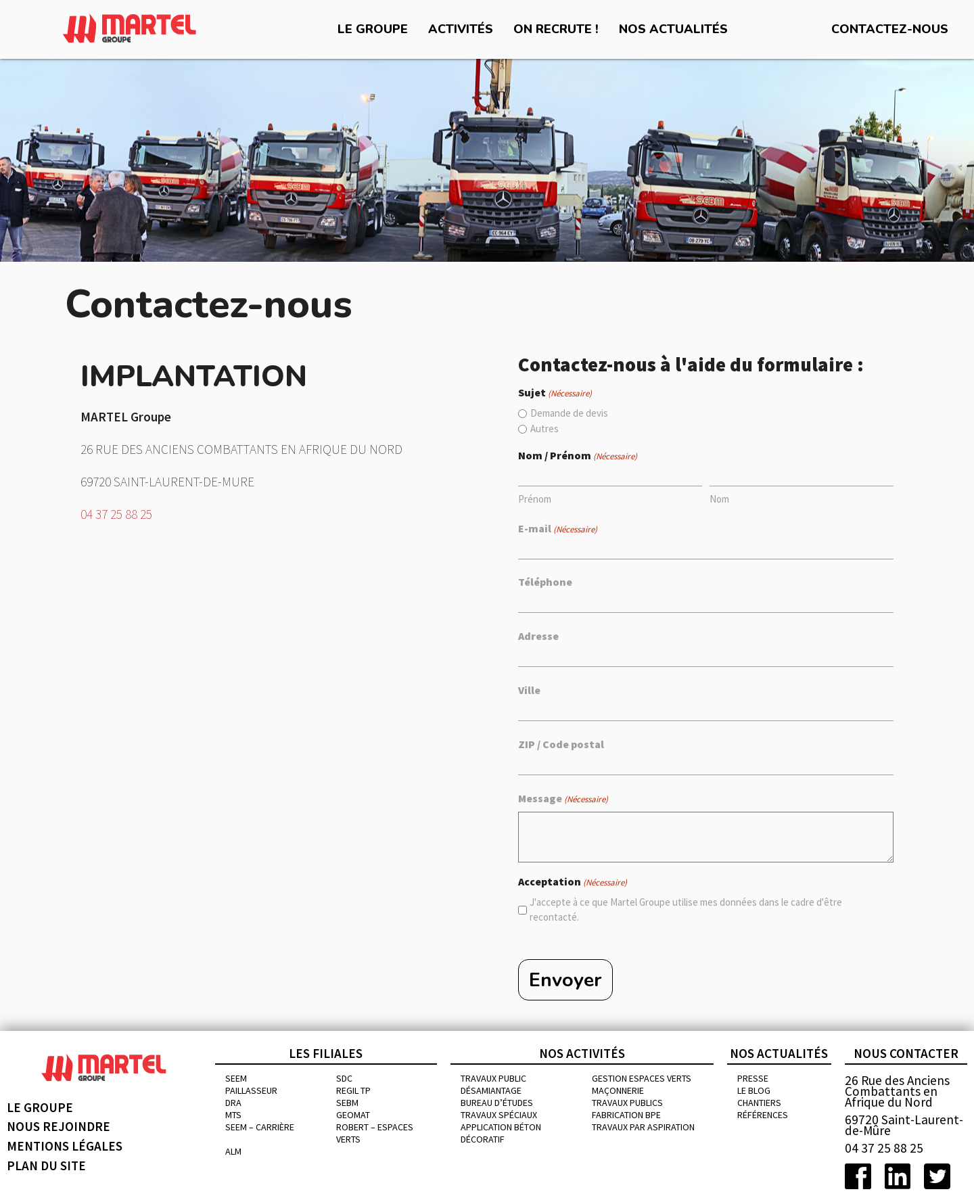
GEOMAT (353, 1115)
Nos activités (582, 1053)
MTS (233, 1115)
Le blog (753, 1090)
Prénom (534, 498)
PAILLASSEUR (251, 1090)
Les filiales (326, 1053)
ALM (233, 1151)
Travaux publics (627, 1103)
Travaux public (493, 1078)
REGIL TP (353, 1090)
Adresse (538, 636)
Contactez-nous (889, 29)
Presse (752, 1078)
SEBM (347, 1103)
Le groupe (373, 29)
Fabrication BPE (626, 1115)
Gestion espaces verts (641, 1078)
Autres (544, 428)
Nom (719, 498)
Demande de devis (569, 413)
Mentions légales (64, 1146)
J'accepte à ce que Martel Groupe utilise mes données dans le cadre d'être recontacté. (686, 910)
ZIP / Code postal (561, 744)
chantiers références (762, 1109)
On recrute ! (556, 29)
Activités (460, 29)
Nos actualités (673, 29)
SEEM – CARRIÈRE (259, 1127)
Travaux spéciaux (499, 1115)
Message (563, 798)
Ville (529, 690)
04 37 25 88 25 (116, 514)
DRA (233, 1103)
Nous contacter (906, 1053)
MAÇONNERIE (618, 1090)
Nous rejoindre (58, 1127)
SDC (344, 1078)
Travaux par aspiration (643, 1127)
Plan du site (46, 1165)
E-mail (557, 529)
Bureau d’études (497, 1103)
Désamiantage (491, 1090)
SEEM (236, 1078)
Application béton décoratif (501, 1133)
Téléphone (545, 582)
